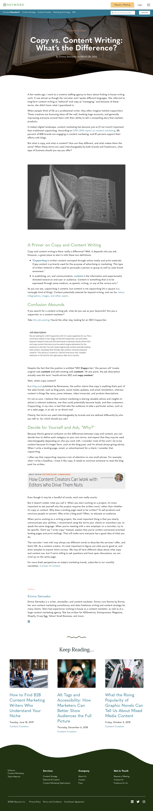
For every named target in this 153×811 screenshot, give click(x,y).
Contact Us (118, 779)
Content (11, 12)
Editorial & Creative (51, 779)
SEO (74, 12)
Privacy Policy (35, 801)
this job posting (41, 319)
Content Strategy (29, 12)
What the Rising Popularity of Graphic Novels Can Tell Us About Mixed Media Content (124, 705)
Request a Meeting (122, 4)
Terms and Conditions (52, 801)
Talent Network (14, 776)
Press (80, 783)
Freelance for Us (121, 783)
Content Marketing (16, 773)
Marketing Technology (61, 12)
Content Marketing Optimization (57, 783)
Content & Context (50, 565)
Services (48, 770)
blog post (37, 386)
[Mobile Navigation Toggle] (148, 4)
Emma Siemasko (39, 596)
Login (140, 4)
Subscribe (144, 12)
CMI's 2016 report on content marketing (94, 130)
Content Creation (44, 12)
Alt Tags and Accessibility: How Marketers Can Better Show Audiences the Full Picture (74, 708)
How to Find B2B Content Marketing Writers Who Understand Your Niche (27, 705)
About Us (82, 776)
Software (11, 770)
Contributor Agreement (74, 801)
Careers (81, 779)
